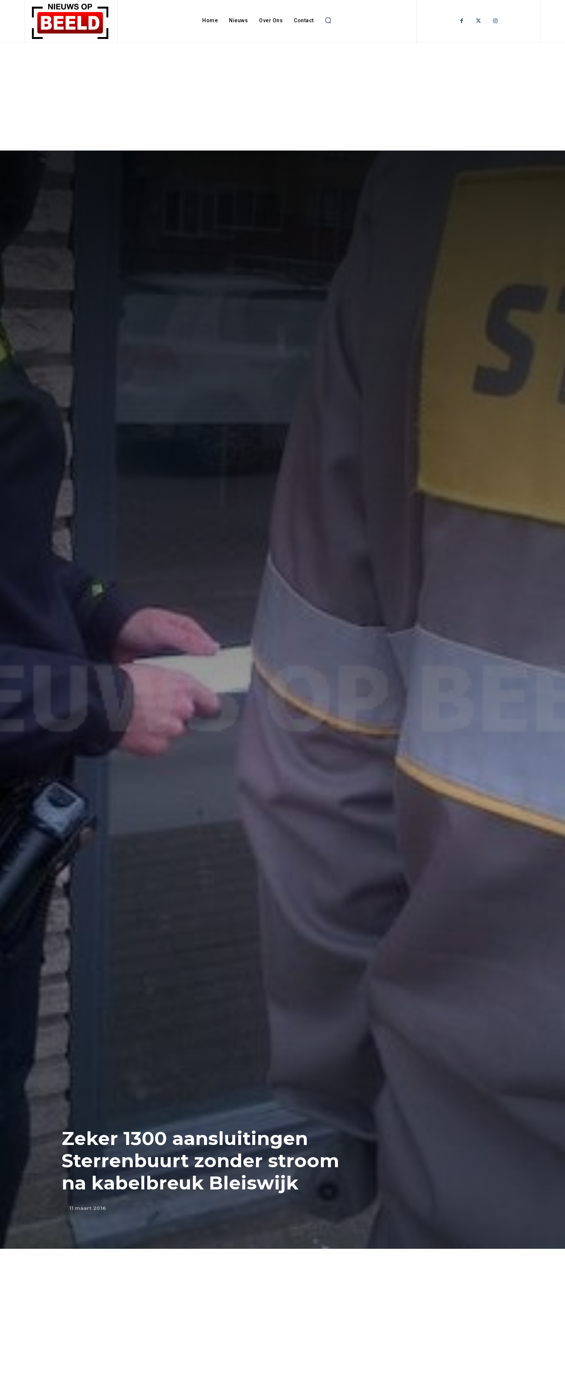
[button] (328, 20)
